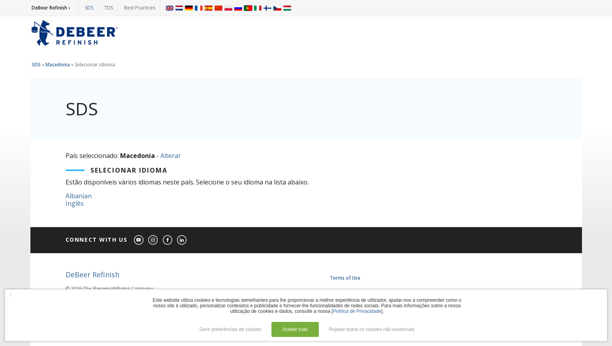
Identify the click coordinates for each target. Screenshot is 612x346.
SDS (89, 7)
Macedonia (57, 64)
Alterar (170, 155)
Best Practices (139, 7)
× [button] (10, 295)
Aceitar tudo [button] (295, 329)
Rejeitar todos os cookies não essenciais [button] (371, 329)
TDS (108, 7)
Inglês (75, 203)
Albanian (79, 196)
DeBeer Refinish (92, 274)
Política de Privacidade (357, 311)
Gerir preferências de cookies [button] (231, 329)
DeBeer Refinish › (51, 7)
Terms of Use (345, 278)
